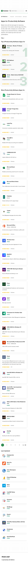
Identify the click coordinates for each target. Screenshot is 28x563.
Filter (3, 38)
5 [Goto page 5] (19, 445)
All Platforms (4, 16)
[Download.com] (4, 11)
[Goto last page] (24, 445)
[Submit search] (10, 11)
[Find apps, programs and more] (16, 11)
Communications (18, 16)
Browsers (12, 16)
